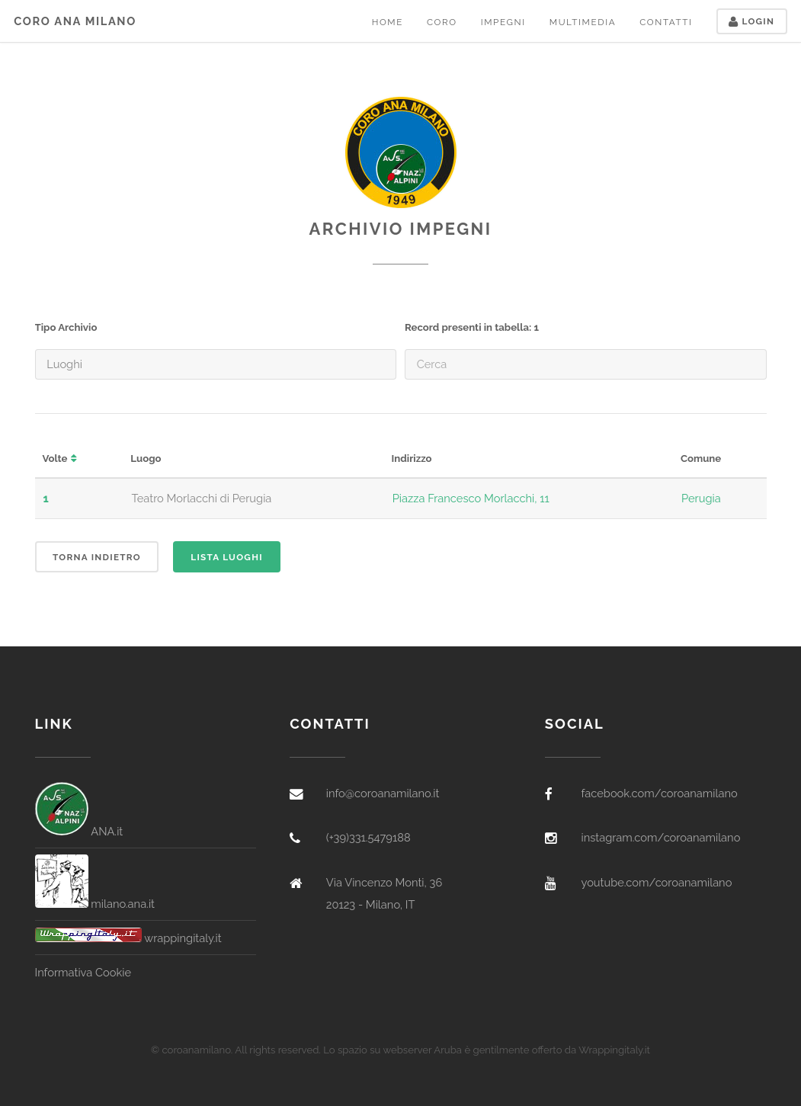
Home (387, 22)
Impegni (503, 22)
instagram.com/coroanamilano (660, 837)
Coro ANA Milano (75, 20)
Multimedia (582, 22)
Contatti (665, 22)
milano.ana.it (95, 903)
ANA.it (79, 831)
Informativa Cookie (83, 972)
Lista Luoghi (227, 557)
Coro (442, 22)
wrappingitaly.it (128, 937)
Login (751, 21)
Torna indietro (97, 557)
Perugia (701, 498)
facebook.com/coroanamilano (659, 793)
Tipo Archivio (66, 327)
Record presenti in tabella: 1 (472, 327)
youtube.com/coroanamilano (656, 882)
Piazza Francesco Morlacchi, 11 (470, 498)
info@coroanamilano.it (383, 793)
